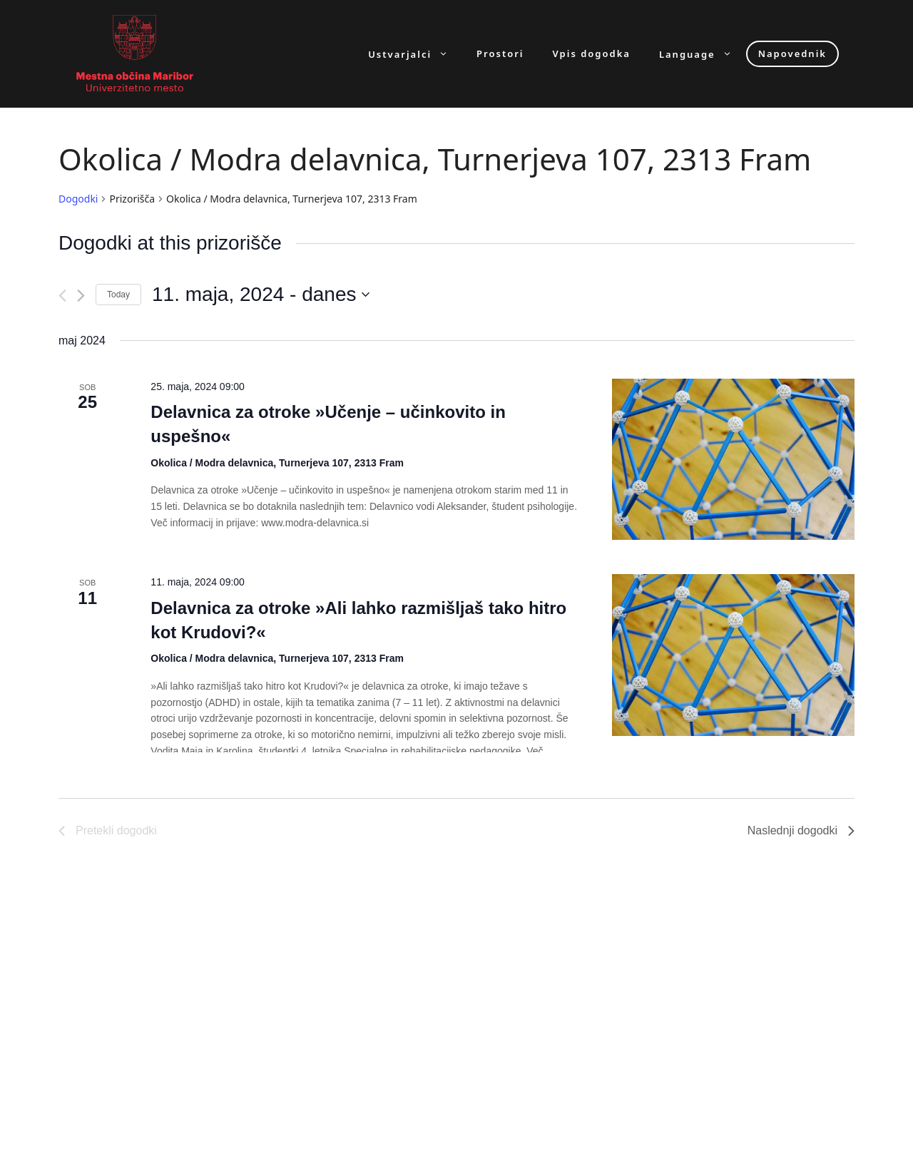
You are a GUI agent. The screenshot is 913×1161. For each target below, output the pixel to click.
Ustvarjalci (415, 53)
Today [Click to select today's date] (118, 295)
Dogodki (78, 198)
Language (702, 53)
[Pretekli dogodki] (62, 295)
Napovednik (792, 53)
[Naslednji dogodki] (81, 295)
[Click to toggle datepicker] (260, 294)
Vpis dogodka (592, 53)
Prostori (500, 53)
